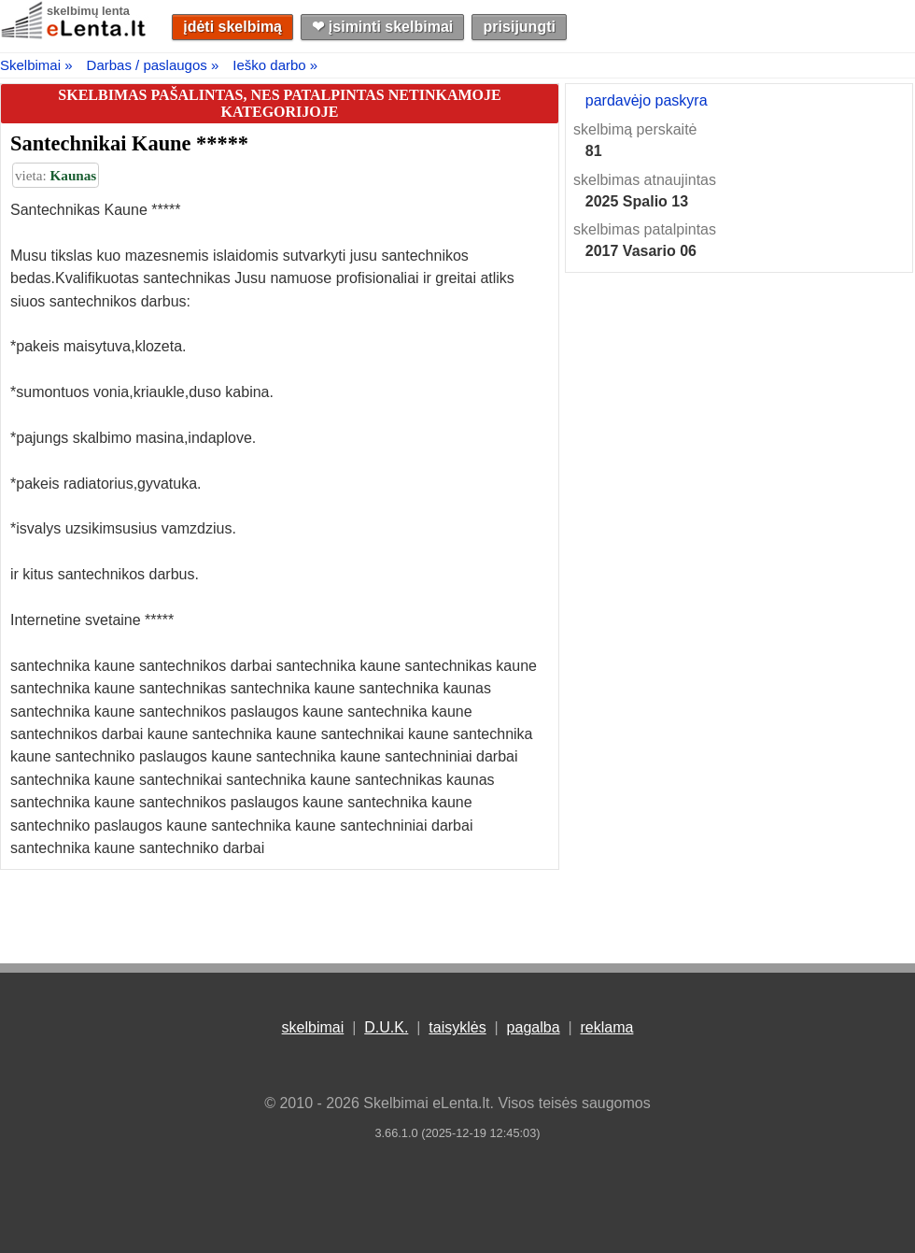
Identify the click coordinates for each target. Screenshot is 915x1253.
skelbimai (313, 1027)
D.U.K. (386, 1027)
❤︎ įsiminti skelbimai (382, 27)
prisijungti (520, 27)
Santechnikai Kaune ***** (129, 143)
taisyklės (457, 1027)
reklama (606, 1027)
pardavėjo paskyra (646, 100)
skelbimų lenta (88, 11)
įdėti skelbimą (232, 27)
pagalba (533, 1027)
